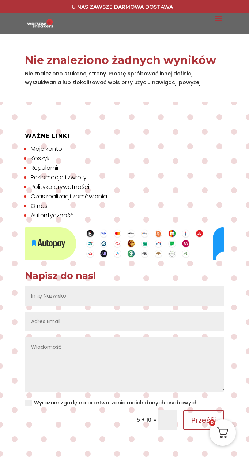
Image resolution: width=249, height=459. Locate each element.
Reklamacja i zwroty (59, 177)
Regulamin (46, 168)
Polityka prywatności (60, 187)
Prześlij (203, 420)
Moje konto (46, 149)
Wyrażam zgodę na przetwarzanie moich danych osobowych (111, 402)
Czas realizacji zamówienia (69, 196)
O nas (39, 206)
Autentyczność (52, 215)
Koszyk (40, 158)
